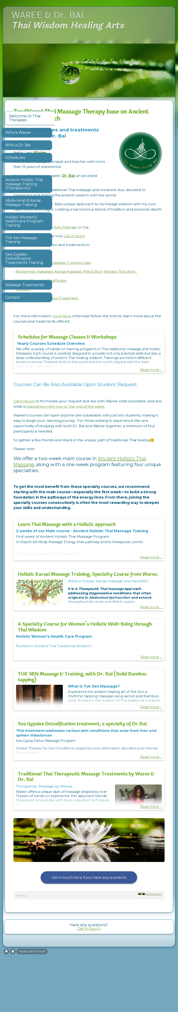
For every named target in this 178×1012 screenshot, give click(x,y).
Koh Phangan (115, 243)
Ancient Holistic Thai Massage (99, 513)
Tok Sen (73, 311)
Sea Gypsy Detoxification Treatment (97, 320)
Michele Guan (154, 950)
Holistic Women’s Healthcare (92, 302)
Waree (89, 158)
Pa (135, 243)
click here (112, 338)
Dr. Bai (118, 181)
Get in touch (124, 252)
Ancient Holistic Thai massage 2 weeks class (103, 279)
